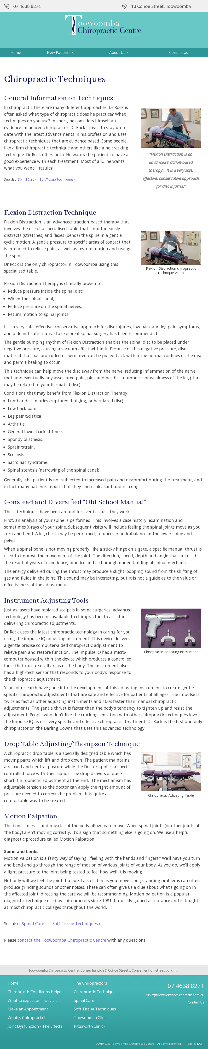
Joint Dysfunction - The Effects (35, 1026)
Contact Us (178, 52)
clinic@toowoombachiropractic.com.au (175, 995)
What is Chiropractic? (27, 1017)
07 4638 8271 (27, 6)
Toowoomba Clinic (90, 1017)
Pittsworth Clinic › (89, 1026)
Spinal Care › (27, 179)
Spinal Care (84, 1000)
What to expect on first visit (32, 1000)
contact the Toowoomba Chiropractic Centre (61, 940)
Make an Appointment (28, 1009)
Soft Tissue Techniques (95, 1009)
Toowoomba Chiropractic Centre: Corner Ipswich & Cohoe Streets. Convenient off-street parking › (104, 970)
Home (16, 52)
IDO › (200, 1043)
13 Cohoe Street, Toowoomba (161, 6)
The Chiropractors (90, 983)
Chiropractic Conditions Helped (36, 991)
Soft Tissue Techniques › (57, 179)
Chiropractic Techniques (95, 991)
